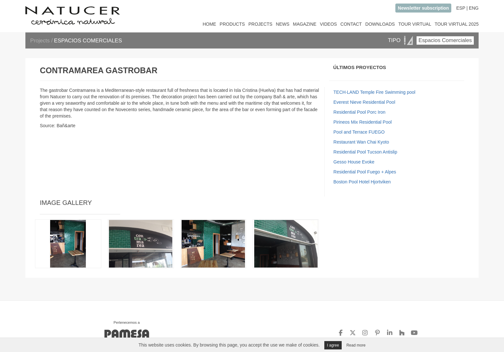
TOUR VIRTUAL (414, 24)
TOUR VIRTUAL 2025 (457, 24)
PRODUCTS (232, 24)
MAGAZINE (304, 24)
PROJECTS (260, 24)
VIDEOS (328, 24)
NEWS (282, 24)
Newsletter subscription (423, 8)
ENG (474, 8)
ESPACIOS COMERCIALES (88, 41)
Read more (355, 345)
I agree (333, 345)
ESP (460, 8)
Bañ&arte (66, 125)
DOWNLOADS (380, 24)
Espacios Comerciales (445, 40)
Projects (40, 41)
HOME (209, 24)
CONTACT (351, 24)
